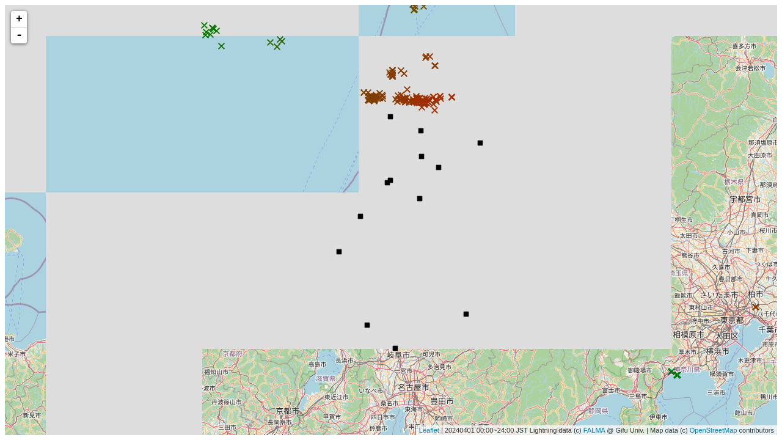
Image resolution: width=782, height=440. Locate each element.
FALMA (594, 430)
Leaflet (429, 430)
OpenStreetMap (713, 430)
